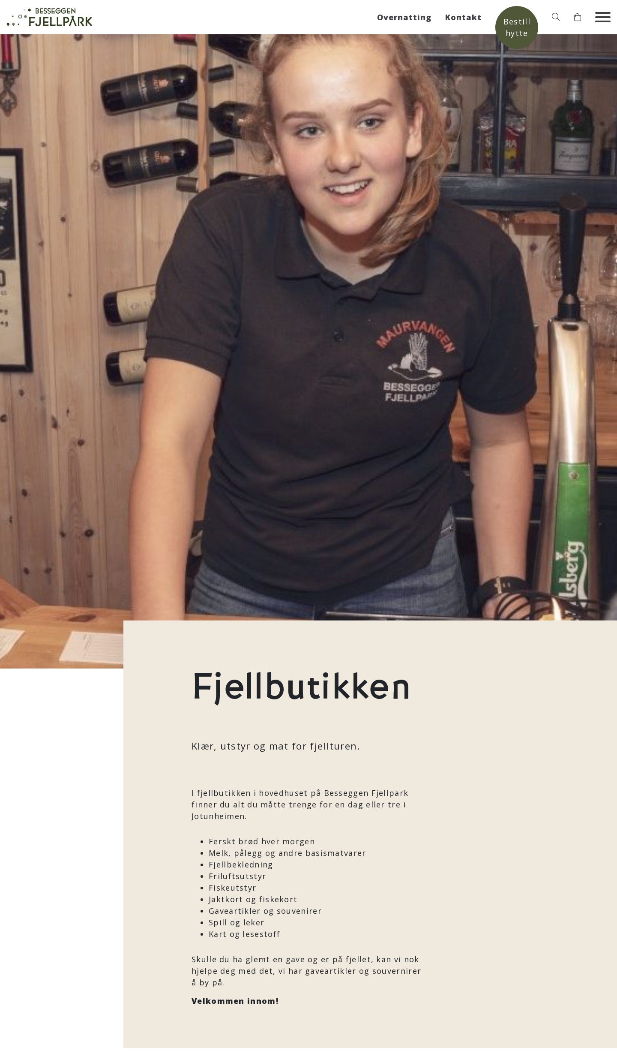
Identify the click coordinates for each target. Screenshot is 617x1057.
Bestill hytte (516, 27)
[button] (556, 17)
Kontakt (463, 17)
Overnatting (404, 17)
